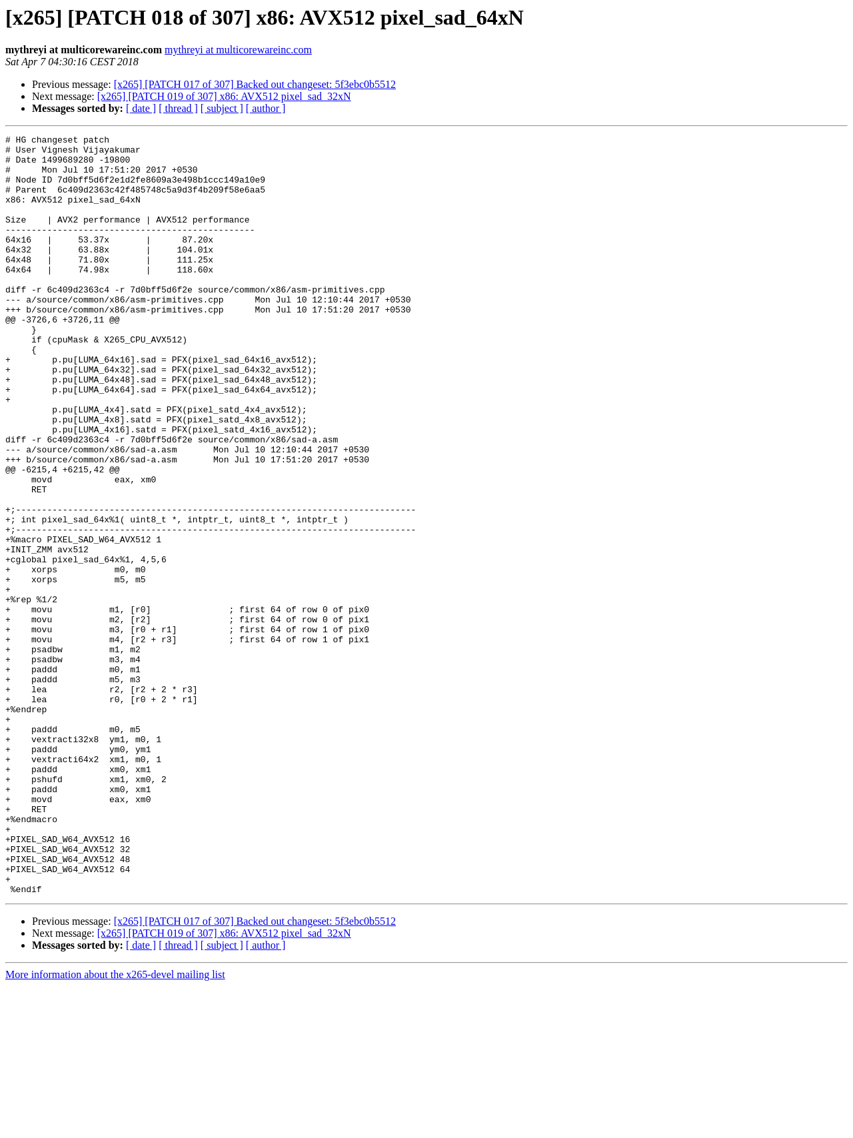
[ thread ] (178, 108)
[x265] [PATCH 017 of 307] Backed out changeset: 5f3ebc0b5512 (255, 84)
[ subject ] (222, 108)
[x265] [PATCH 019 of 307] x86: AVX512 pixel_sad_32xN (224, 96)
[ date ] (141, 108)
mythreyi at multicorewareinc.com (238, 49)
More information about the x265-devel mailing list (115, 1126)
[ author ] (266, 108)
